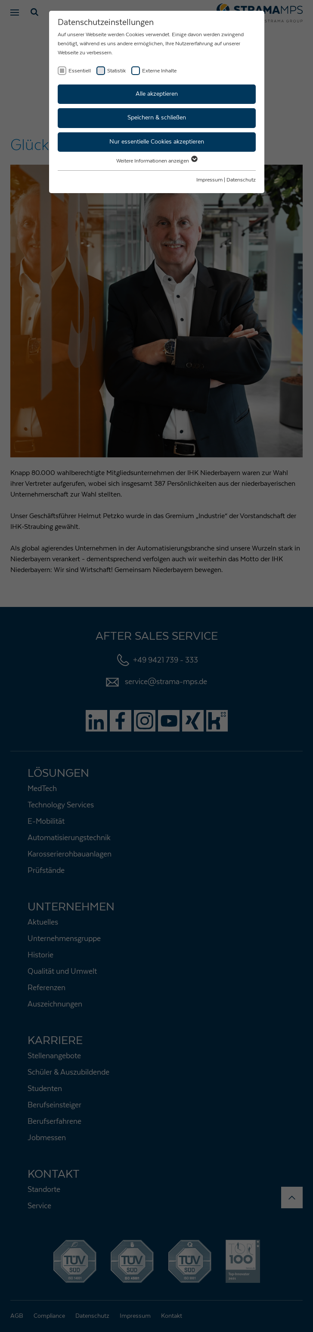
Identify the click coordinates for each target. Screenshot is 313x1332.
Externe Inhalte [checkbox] (159, 71)
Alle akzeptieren (157, 94)
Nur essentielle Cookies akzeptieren (156, 141)
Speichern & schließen (156, 117)
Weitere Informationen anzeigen (156, 161)
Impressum (209, 180)
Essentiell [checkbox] (79, 71)
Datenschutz (241, 180)
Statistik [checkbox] (116, 71)
